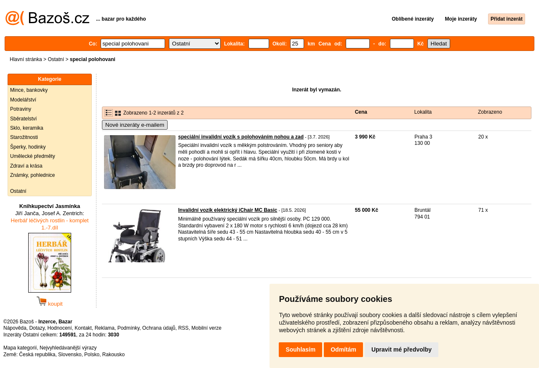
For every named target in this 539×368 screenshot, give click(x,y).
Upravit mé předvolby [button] (401, 349)
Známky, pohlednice (32, 175)
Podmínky (128, 328)
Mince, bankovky (29, 90)
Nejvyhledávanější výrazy (68, 348)
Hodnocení (60, 328)
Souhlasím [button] (300, 349)
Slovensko (69, 354)
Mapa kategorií (20, 348)
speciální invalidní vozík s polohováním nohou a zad (241, 137)
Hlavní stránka (26, 59)
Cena (361, 112)
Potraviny (20, 109)
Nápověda (15, 328)
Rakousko (113, 354)
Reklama (105, 328)
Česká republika (37, 354)
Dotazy (36, 328)
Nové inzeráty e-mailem (134, 125)
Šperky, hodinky (28, 147)
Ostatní (56, 59)
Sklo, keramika (26, 128)
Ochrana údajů (159, 328)
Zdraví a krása (26, 166)
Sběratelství (23, 119)
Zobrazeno (490, 112)
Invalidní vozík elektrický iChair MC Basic (227, 210)
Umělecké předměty (32, 156)
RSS (183, 328)
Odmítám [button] (343, 349)
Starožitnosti (24, 137)
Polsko (91, 354)
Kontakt (83, 328)
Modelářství (23, 100)
